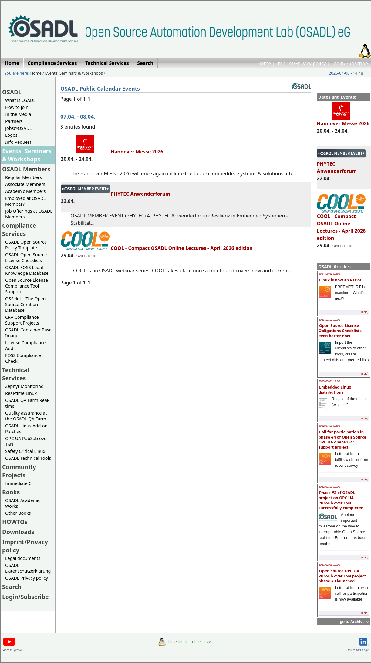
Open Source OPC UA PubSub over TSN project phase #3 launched (342, 576)
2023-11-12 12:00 (329, 319)
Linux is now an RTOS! (340, 280)
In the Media (18, 114)
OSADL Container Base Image (28, 332)
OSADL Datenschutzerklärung (28, 568)
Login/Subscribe (349, 63)
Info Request (18, 142)
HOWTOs (15, 522)
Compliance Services (19, 229)
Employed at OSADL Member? (25, 201)
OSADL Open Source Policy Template (26, 245)
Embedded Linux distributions (335, 389)
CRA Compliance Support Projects (22, 320)
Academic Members (25, 191)
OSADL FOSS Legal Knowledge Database (27, 270)
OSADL (12, 92)
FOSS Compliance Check (23, 358)
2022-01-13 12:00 (329, 486)
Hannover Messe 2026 (343, 121)
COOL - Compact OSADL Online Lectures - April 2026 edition (341, 224)
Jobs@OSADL (18, 128)
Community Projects (19, 471)
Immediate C (18, 483)
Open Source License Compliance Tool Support (26, 285)
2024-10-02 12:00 (329, 273)
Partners (14, 121)
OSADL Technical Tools (28, 458)
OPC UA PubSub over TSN (26, 441)
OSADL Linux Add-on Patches (26, 428)
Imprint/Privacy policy (301, 63)
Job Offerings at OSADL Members (28, 214)
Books (11, 492)
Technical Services (15, 374)
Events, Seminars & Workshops (74, 73)
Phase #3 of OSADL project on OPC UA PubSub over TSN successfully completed (341, 500)
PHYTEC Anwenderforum (115, 193)
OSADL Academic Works (22, 503)
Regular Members (23, 177)
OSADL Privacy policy (26, 578)
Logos (11, 135)
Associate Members (25, 184)
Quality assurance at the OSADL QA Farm (26, 416)
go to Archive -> (354, 621)
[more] (364, 312)
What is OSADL (20, 100)
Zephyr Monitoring (24, 386)
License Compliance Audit (25, 345)
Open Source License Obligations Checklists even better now (340, 330)
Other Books (18, 513)
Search (12, 587)
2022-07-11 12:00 (329, 425)
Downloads (18, 532)
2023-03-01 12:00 (329, 381)
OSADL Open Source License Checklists (26, 257)
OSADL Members (26, 169)
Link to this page (357, 650)
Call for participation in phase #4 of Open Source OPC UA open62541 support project (342, 439)
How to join (17, 107)
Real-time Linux (21, 393)
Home (264, 63)
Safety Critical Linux (25, 451)
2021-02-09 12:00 (329, 564)
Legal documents (22, 558)
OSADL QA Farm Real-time (27, 403)
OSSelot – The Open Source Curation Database (25, 304)
